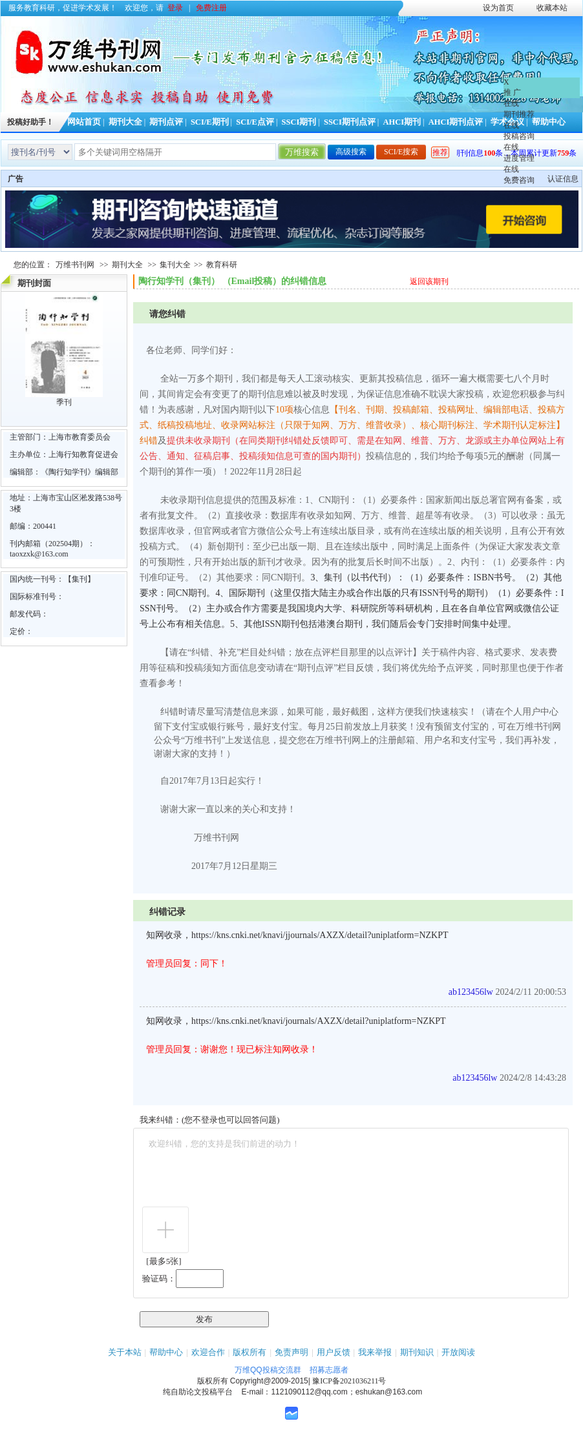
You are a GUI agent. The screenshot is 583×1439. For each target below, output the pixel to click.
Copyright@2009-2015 (269, 1380)
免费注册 (211, 7)
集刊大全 (175, 264)
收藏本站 (551, 7)
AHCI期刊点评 (456, 122)
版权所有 (249, 1352)
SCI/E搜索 (401, 151)
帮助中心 (166, 1352)
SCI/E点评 (255, 122)
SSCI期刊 (299, 122)
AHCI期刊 (402, 122)
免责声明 (291, 1352)
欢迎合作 (208, 1352)
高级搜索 (350, 151)
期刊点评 (166, 122)
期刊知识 (417, 1352)
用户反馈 (333, 1352)
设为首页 (498, 7)
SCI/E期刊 (210, 122)
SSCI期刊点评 (350, 122)
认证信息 (562, 178)
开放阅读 (458, 1352)
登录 (175, 7)
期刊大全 (125, 122)
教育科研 (221, 264)
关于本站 (125, 1352)
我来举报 (375, 1352)
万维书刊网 (75, 264)
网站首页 (84, 122)
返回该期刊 (429, 281)
